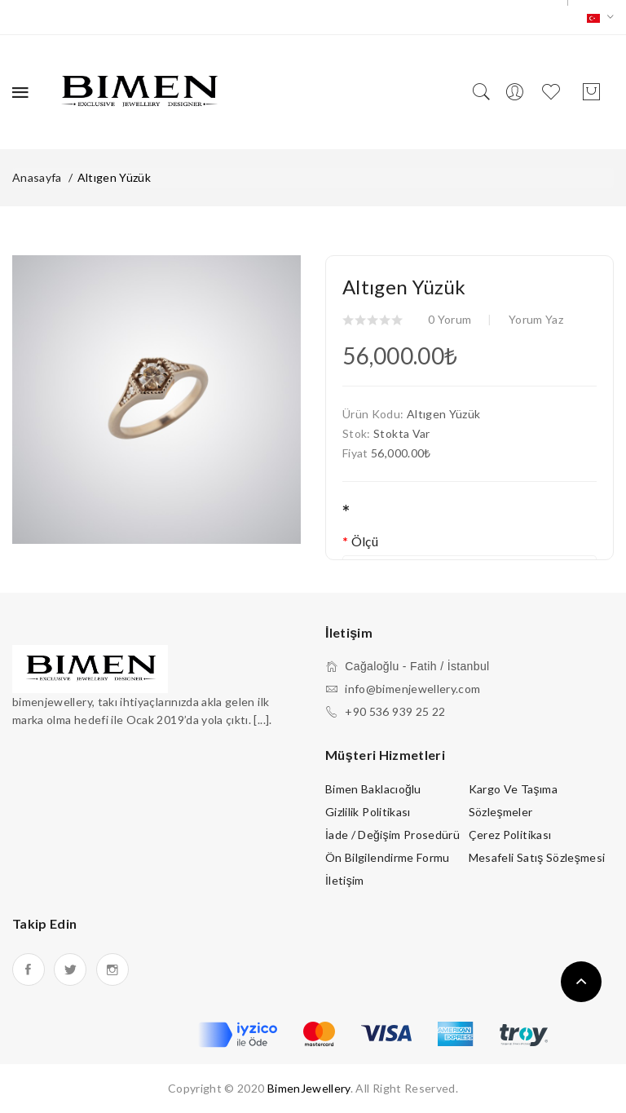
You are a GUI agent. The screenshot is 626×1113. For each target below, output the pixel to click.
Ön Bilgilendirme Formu (387, 857)
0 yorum (449, 319)
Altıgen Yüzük (114, 177)
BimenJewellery (308, 1088)
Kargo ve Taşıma (513, 789)
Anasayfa (37, 177)
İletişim (344, 880)
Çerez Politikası (510, 834)
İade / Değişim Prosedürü (392, 834)
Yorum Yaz (536, 319)
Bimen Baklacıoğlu (373, 789)
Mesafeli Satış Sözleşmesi (537, 857)
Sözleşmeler (501, 812)
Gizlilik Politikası (368, 812)
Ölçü (364, 541)
